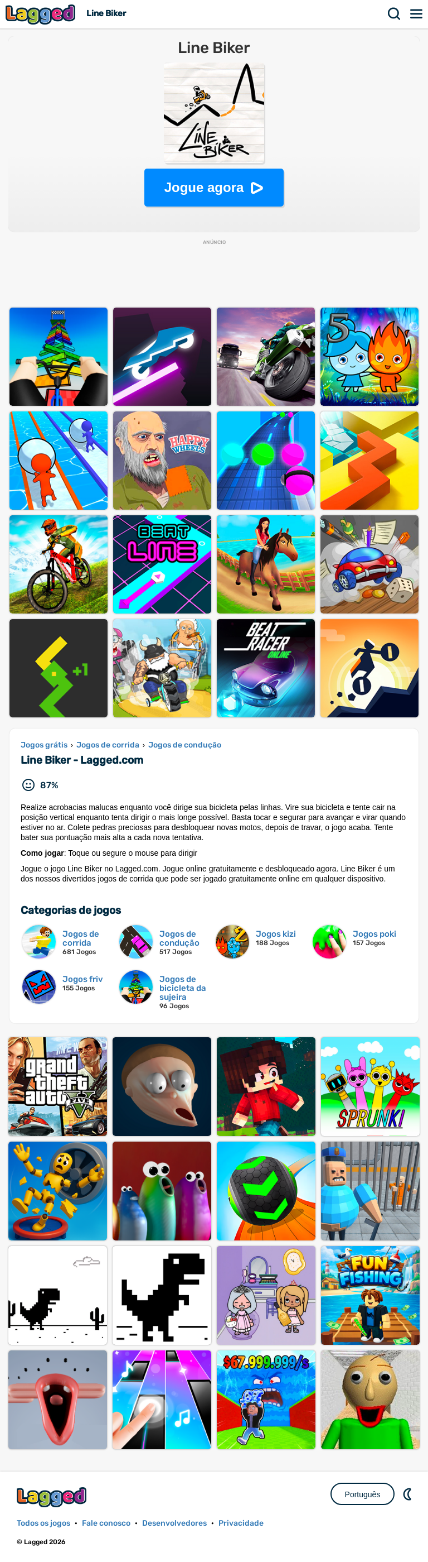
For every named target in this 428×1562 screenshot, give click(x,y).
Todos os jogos (43, 1523)
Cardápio (417, 14)
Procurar (394, 14)
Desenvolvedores (174, 1523)
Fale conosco (106, 1523)
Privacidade (241, 1523)
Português (363, 1494)
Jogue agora (204, 187)
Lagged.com (53, 1497)
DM (408, 1494)
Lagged (42, 14)
